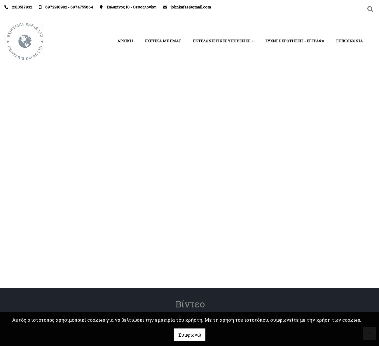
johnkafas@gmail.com (191, 7)
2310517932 (22, 7)
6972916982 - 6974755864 (69, 7)
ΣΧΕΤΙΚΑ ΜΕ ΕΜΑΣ (163, 41)
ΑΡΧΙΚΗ (125, 41)
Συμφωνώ (189, 335)
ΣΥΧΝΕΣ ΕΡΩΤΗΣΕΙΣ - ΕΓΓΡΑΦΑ (294, 41)
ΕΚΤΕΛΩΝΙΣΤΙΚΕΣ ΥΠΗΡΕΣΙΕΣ (222, 41)
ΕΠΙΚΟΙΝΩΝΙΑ (349, 41)
